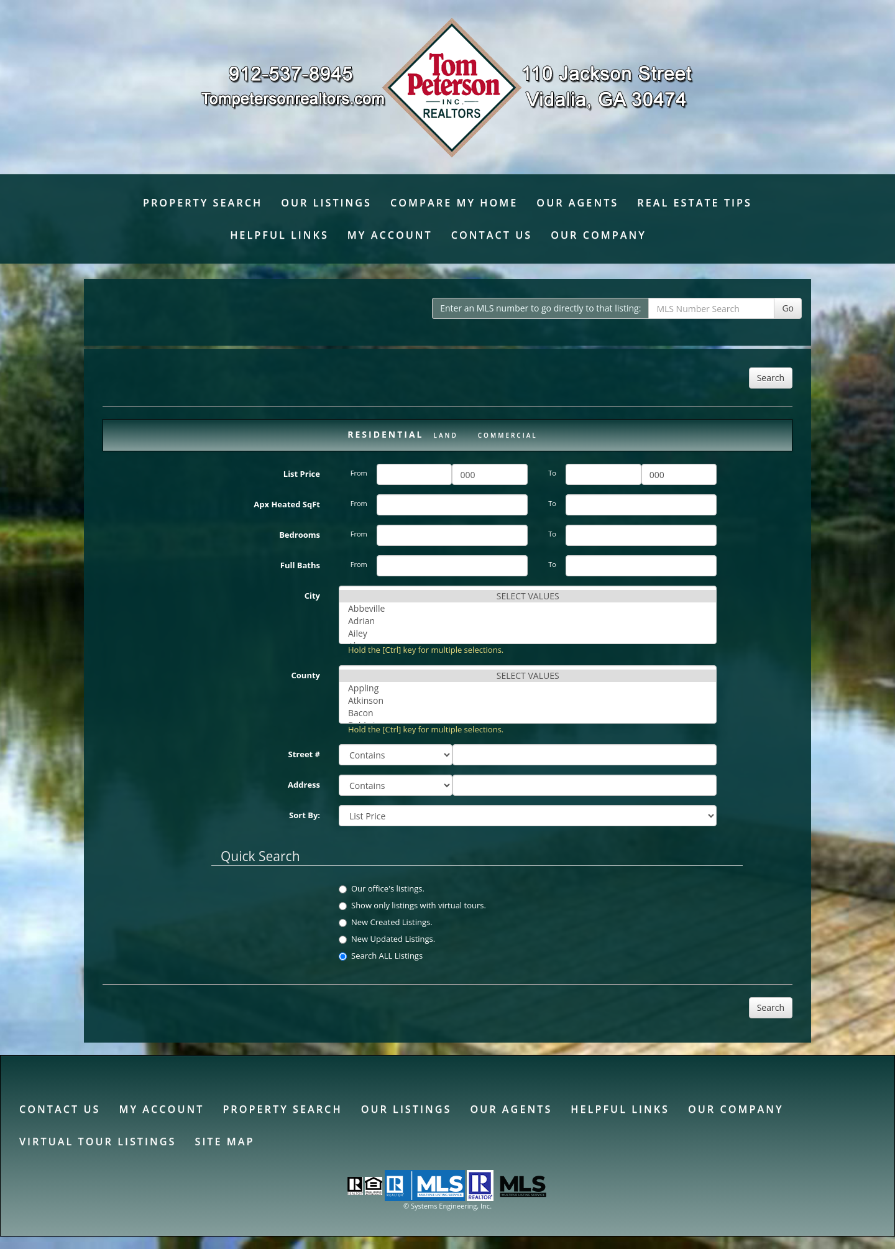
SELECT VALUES (527, 596)
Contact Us (491, 235)
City (312, 595)
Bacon (528, 713)
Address (304, 784)
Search (770, 378)
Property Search (202, 203)
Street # (304, 754)
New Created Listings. (386, 922)
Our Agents (577, 203)
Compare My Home (454, 203)
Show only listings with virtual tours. (412, 905)
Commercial (508, 435)
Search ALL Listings (381, 955)
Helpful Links (279, 235)
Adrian (528, 621)
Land (446, 435)
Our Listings (326, 203)
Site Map (224, 1141)
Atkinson (528, 700)
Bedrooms (299, 534)
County (305, 675)
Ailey (528, 633)
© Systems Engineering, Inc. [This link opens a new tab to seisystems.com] (447, 1205)
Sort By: (304, 815)
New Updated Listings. (387, 938)
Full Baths (300, 565)
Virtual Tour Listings (97, 1141)
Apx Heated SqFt (287, 504)
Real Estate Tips (694, 203)
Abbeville (528, 608)
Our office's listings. (382, 888)
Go (788, 308)
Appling (528, 688)
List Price (301, 473)
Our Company (598, 235)
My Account (390, 235)
